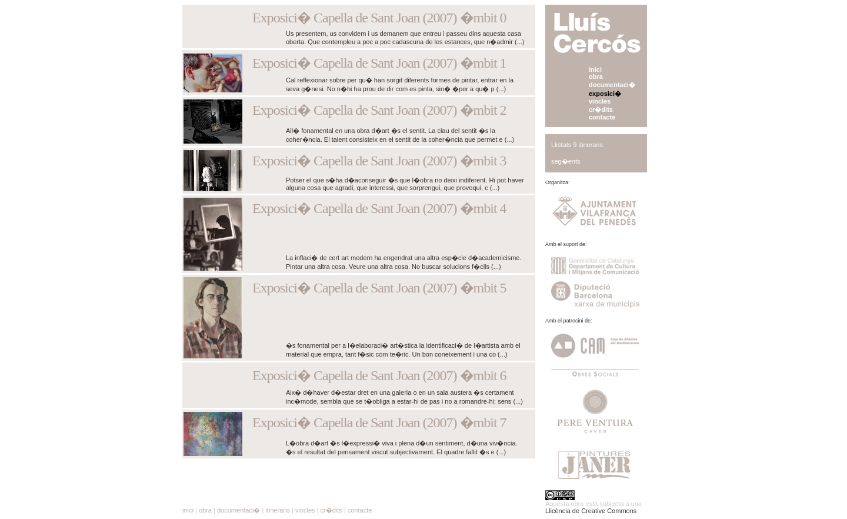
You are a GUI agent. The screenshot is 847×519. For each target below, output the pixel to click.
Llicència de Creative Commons (590, 510)
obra (596, 76)
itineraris (277, 510)
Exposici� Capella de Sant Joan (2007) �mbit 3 (379, 160)
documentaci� (612, 84)
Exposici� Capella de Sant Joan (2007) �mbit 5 (379, 287)
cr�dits (601, 109)
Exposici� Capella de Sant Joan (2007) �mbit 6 (379, 375)
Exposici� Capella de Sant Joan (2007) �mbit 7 (379, 422)
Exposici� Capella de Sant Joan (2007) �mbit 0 (379, 17)
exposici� (605, 93)
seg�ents (566, 161)
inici (595, 69)
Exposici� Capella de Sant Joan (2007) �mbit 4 (379, 208)
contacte (602, 117)
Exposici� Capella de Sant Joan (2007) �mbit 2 (379, 110)
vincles (600, 101)
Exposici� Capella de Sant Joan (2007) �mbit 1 (379, 63)
